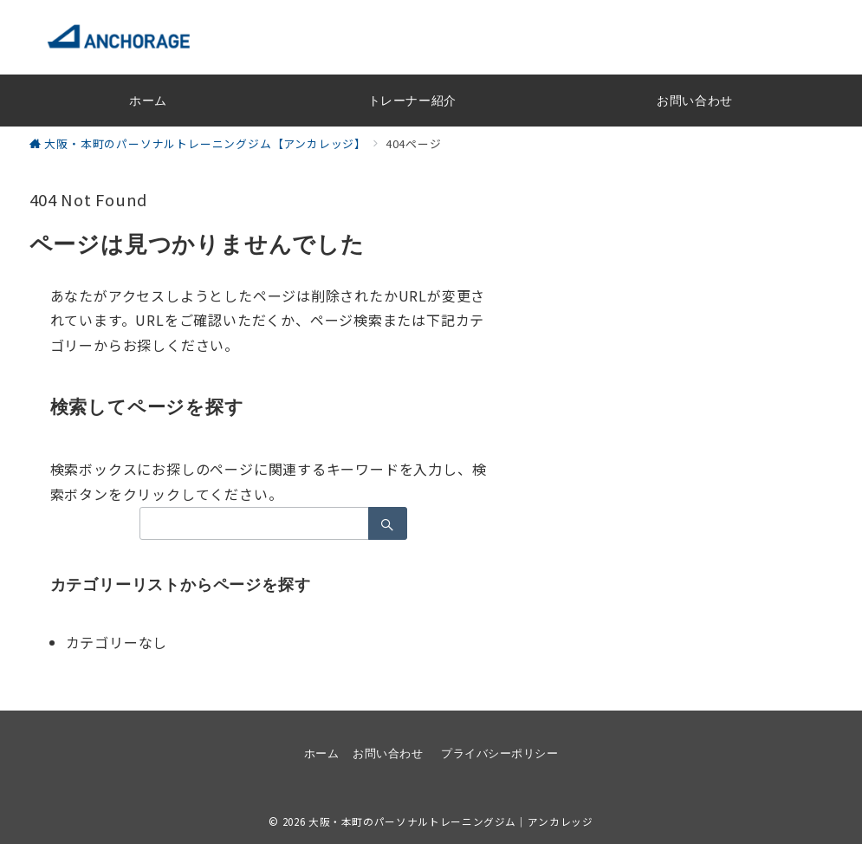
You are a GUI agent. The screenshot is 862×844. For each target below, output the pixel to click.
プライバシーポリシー (499, 753)
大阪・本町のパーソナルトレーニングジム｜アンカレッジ (450, 821)
